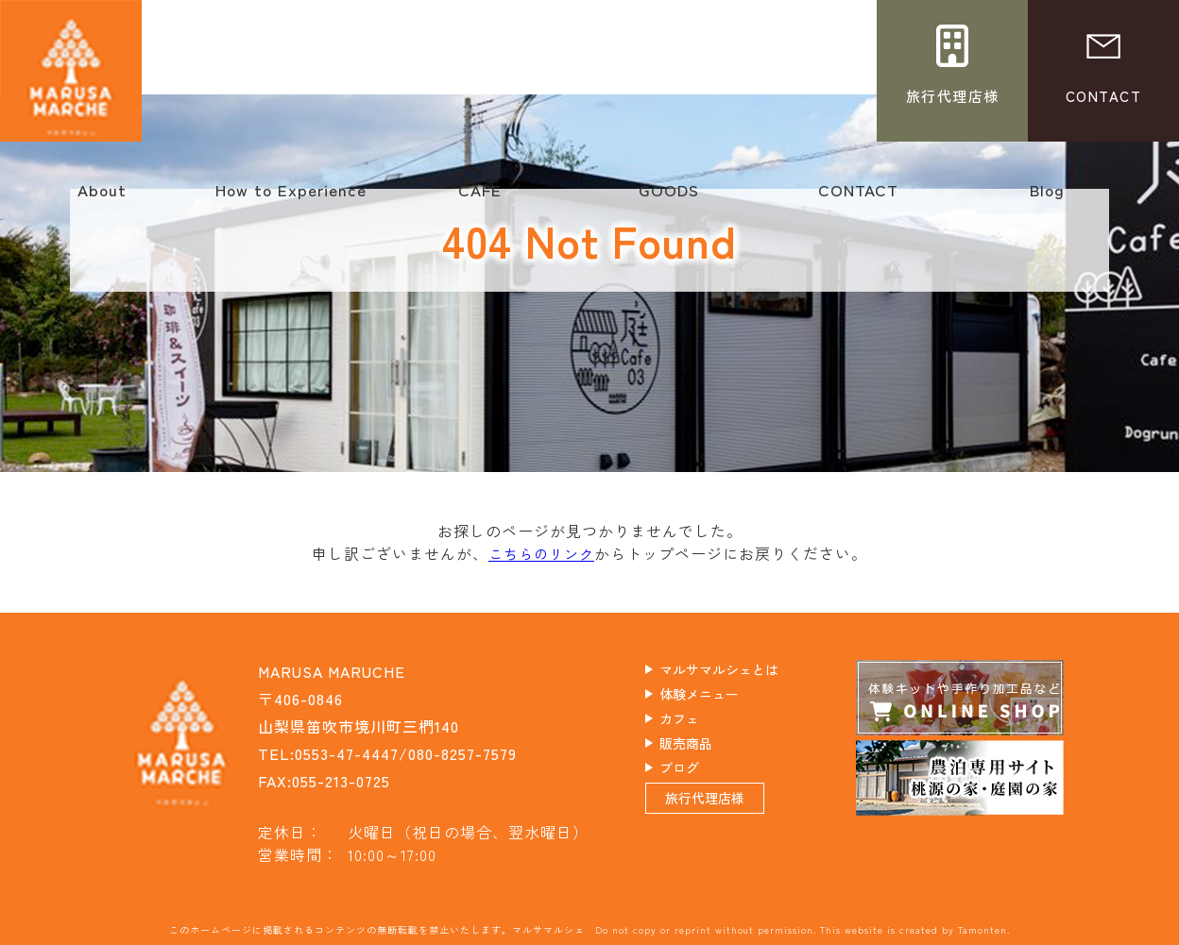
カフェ (698, 725)
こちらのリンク (542, 553)
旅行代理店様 (727, 822)
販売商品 (706, 752)
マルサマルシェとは (746, 670)
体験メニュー (722, 697)
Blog (1046, 198)
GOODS (669, 198)
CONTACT (857, 198)
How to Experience (291, 198)
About (102, 198)
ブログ (698, 779)
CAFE (480, 198)
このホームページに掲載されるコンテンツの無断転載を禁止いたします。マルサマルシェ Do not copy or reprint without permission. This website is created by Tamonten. (589, 928)
